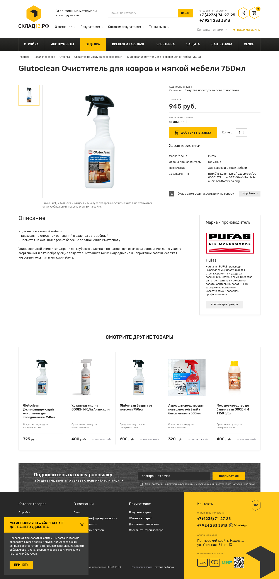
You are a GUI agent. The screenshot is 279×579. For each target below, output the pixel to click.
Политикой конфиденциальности (63, 545)
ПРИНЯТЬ (21, 565)
